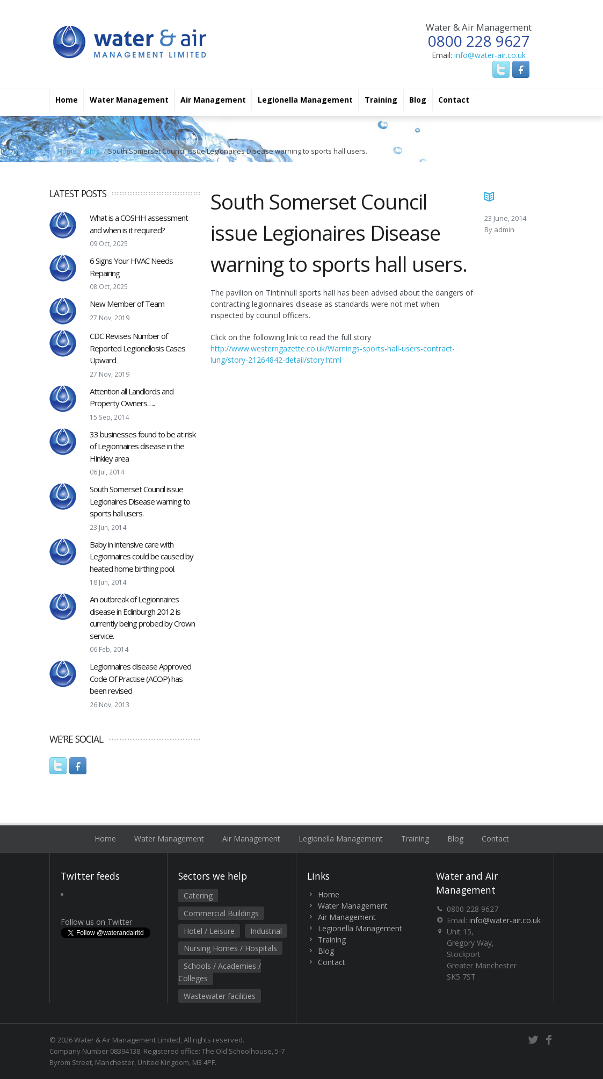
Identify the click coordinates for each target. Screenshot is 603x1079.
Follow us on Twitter (96, 922)
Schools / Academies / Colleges (219, 972)
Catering (198, 895)
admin (504, 229)
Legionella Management (305, 100)
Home (66, 100)
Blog (417, 100)
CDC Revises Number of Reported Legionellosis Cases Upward (137, 347)
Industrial (266, 931)
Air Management (213, 100)
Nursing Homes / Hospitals (230, 948)
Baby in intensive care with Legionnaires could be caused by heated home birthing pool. (141, 556)
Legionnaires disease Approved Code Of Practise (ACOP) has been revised (140, 678)
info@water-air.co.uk (490, 55)
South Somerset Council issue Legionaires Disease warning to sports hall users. (140, 501)
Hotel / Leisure (209, 931)
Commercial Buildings (221, 913)
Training (381, 100)
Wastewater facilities (220, 996)
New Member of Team (127, 303)
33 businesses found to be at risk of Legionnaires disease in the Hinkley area (142, 446)
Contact (453, 100)
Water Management (129, 100)
